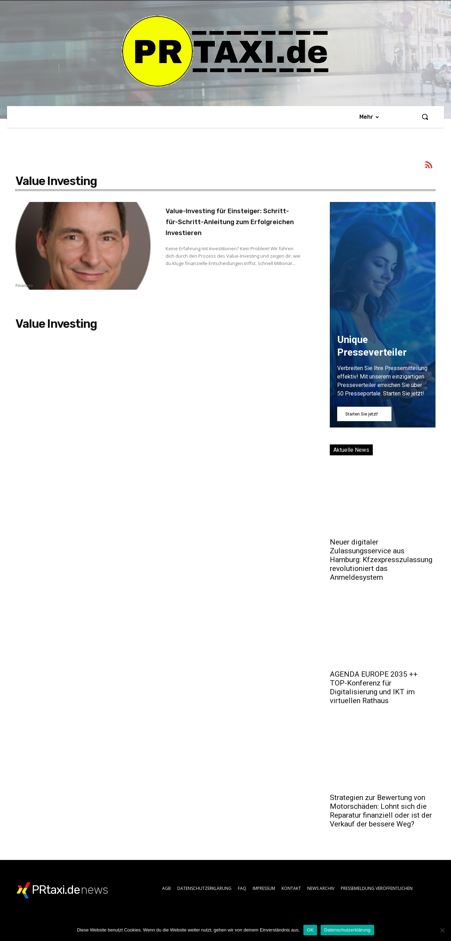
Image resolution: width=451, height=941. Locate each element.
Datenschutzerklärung (347, 930)
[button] (424, 116)
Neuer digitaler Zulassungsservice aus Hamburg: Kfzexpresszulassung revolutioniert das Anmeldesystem (381, 560)
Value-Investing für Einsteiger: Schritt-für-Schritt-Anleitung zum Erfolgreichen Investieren (223, 227)
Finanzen (24, 286)
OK (310, 930)
